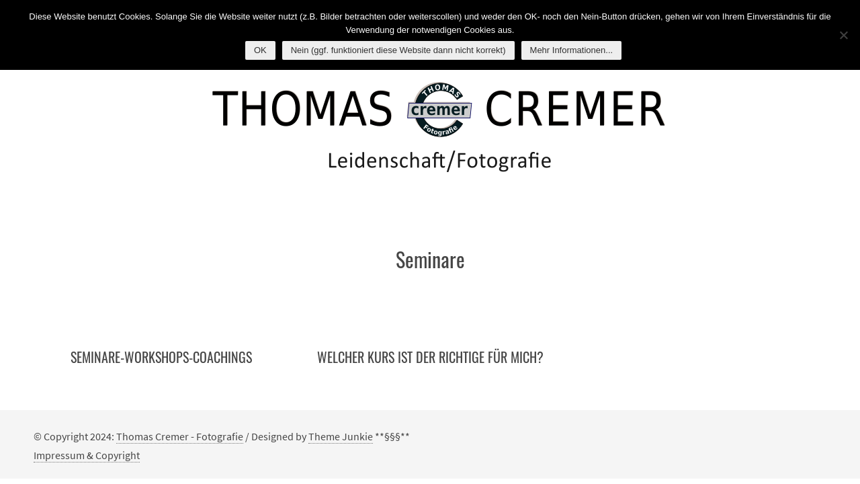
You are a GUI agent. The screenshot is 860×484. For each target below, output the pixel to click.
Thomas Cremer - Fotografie (179, 436)
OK (260, 50)
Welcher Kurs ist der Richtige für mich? (430, 357)
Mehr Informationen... (571, 50)
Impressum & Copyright (87, 455)
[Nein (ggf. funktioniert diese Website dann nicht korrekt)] (843, 35)
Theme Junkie (340, 436)
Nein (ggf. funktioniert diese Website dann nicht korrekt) (398, 50)
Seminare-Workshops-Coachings (161, 357)
